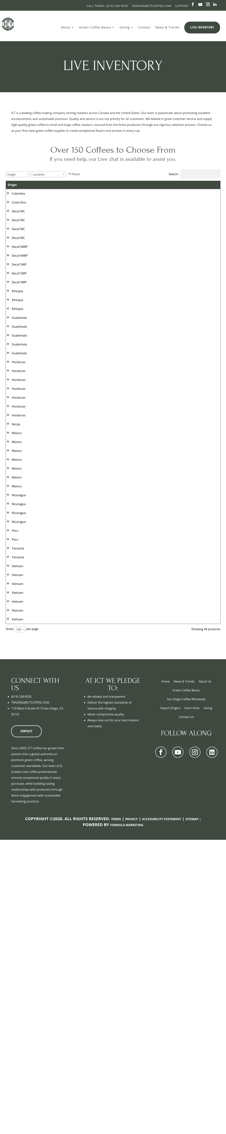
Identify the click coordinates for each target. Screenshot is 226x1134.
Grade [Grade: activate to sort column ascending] (30, 185)
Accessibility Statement (161, 1113)
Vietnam (13, 819)
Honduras (14, 479)
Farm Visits (192, 1002)
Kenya (12, 582)
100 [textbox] (18, 923)
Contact (144, 27)
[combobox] (18, 174)
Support (182, 6)
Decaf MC (14, 227)
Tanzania (14, 789)
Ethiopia (13, 360)
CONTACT (26, 1025)
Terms (116, 1113)
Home (165, 975)
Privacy (131, 1113)
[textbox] (13, 174)
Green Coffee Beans (95, 27)
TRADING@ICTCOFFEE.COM (30, 996)
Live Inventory (202, 27)
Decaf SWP (15, 316)
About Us (205, 975)
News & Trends (167, 27)
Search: (194, 174)
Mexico (13, 597)
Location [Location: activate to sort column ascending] (101, 185)
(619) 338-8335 (21, 991)
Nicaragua (15, 700)
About (66, 27)
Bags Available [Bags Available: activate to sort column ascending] (144, 187)
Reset (76, 174)
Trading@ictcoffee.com (151, 6)
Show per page (22, 923)
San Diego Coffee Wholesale (186, 993)
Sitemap (191, 1113)
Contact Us (186, 1011)
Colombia (14, 198)
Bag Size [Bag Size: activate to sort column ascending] (123, 187)
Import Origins (170, 1002)
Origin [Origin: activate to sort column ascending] (12, 185)
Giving (124, 27)
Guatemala (15, 405)
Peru (11, 760)
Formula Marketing (126, 1119)
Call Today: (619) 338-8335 (107, 6)
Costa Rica (15, 212)
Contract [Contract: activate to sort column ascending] (168, 185)
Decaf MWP (12, 289)
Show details (201, 197)
